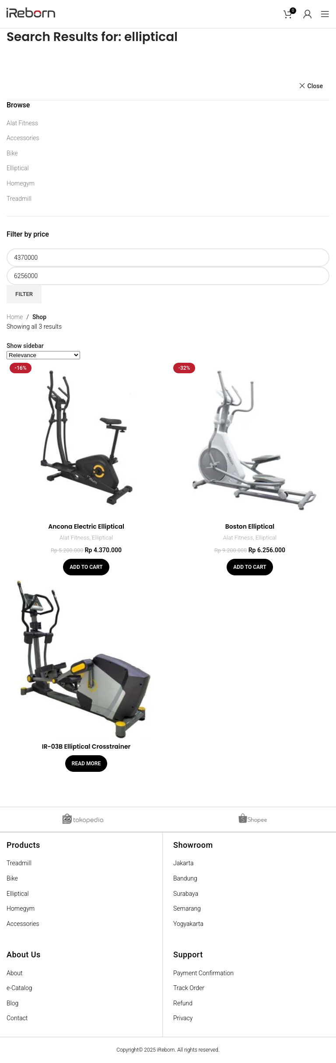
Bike (12, 153)
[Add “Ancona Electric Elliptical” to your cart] (86, 567)
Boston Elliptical (249, 526)
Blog (12, 1003)
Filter (24, 294)
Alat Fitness (22, 123)
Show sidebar (25, 346)
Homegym (21, 183)
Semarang (187, 908)
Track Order (188, 987)
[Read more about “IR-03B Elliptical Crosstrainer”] (86, 763)
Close (315, 86)
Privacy (182, 1018)
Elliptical (18, 168)
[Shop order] (43, 355)
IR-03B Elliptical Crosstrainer (86, 746)
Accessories (23, 137)
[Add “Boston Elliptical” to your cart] (250, 567)
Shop (39, 316)
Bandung (185, 878)
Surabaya (185, 893)
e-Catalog (19, 987)
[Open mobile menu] (325, 14)
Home (15, 316)
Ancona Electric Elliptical (86, 526)
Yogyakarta (188, 923)
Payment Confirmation (203, 973)
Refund (182, 1003)
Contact (17, 1018)
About (15, 973)
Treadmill (19, 198)
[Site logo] (31, 13)
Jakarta (183, 863)
